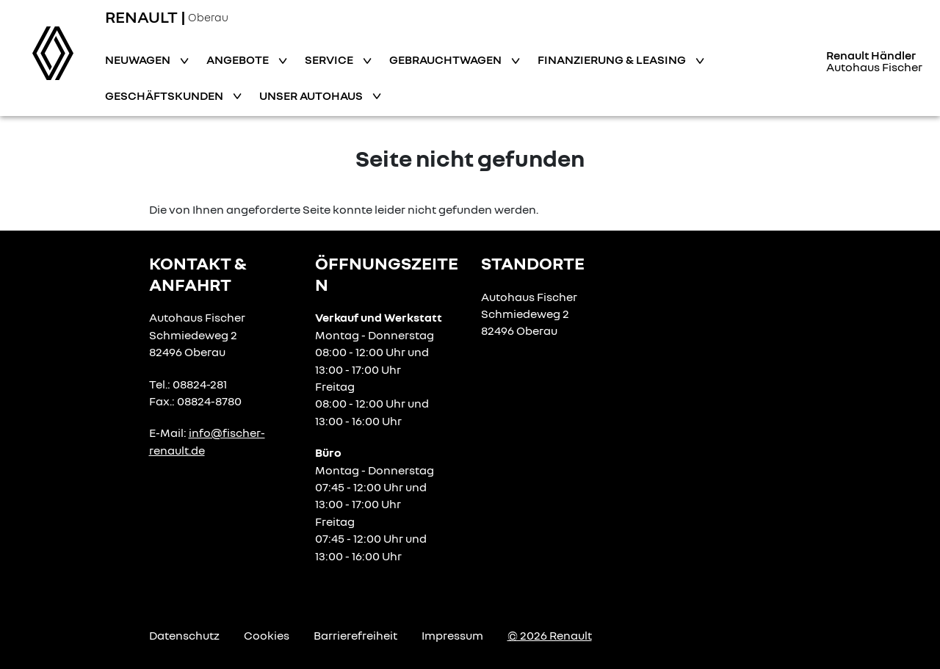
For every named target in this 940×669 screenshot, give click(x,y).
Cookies (266, 635)
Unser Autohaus (312, 95)
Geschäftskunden (165, 95)
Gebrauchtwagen (446, 59)
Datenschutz (184, 635)
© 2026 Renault (549, 635)
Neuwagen (139, 59)
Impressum (452, 635)
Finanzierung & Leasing (613, 59)
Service (330, 59)
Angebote (238, 59)
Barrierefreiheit (355, 635)
